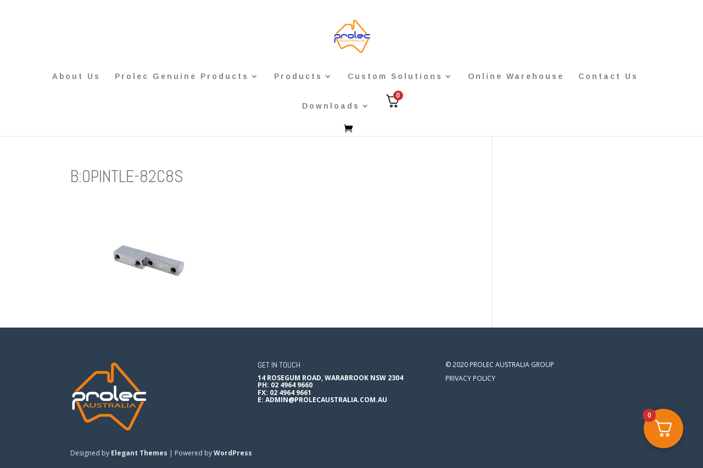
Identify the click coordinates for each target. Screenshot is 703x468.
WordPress (233, 453)
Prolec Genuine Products (182, 76)
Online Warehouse (516, 76)
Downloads (331, 106)
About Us (76, 76)
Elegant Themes (139, 453)
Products (298, 76)
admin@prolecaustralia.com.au (326, 399)
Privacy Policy (470, 378)
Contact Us (608, 76)
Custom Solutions (395, 76)
